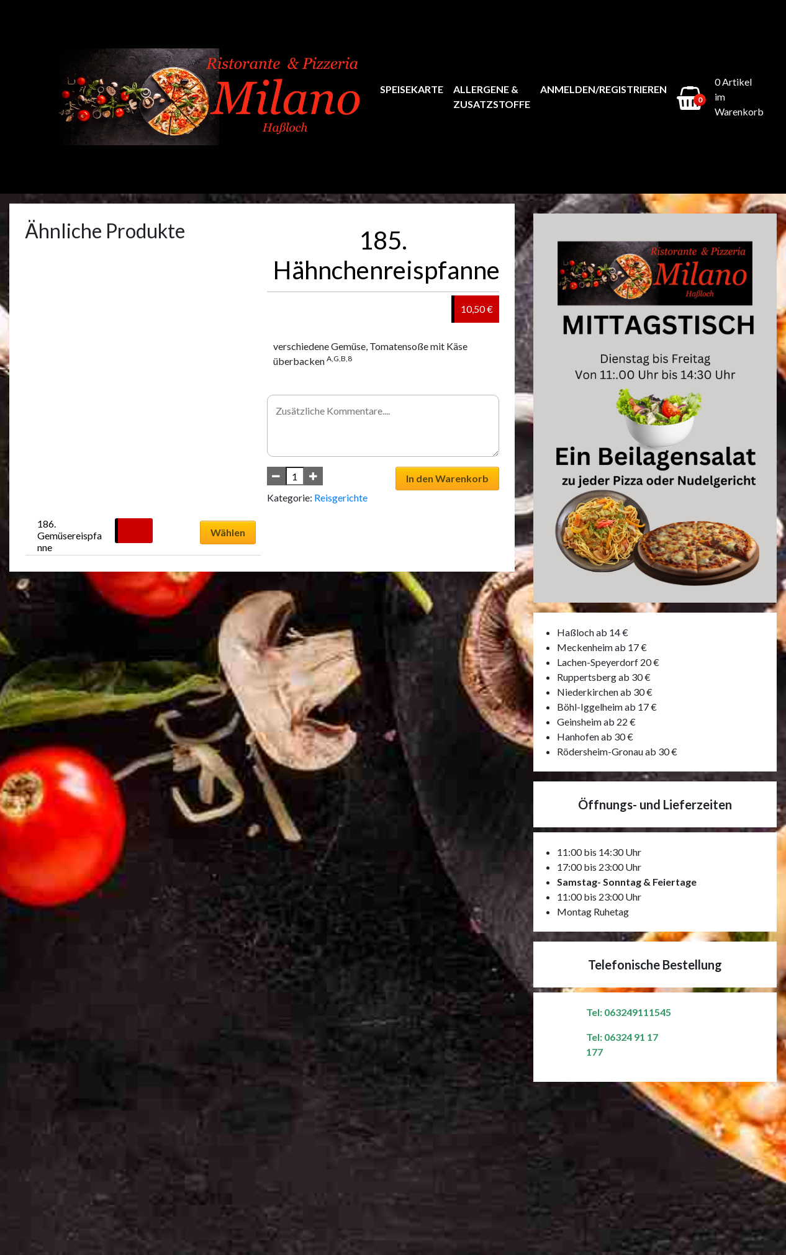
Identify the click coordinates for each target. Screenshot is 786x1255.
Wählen (227, 532)
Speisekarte (411, 89)
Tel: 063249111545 (628, 1012)
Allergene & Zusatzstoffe (491, 96)
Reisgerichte (341, 497)
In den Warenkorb (447, 478)
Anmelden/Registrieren (603, 89)
